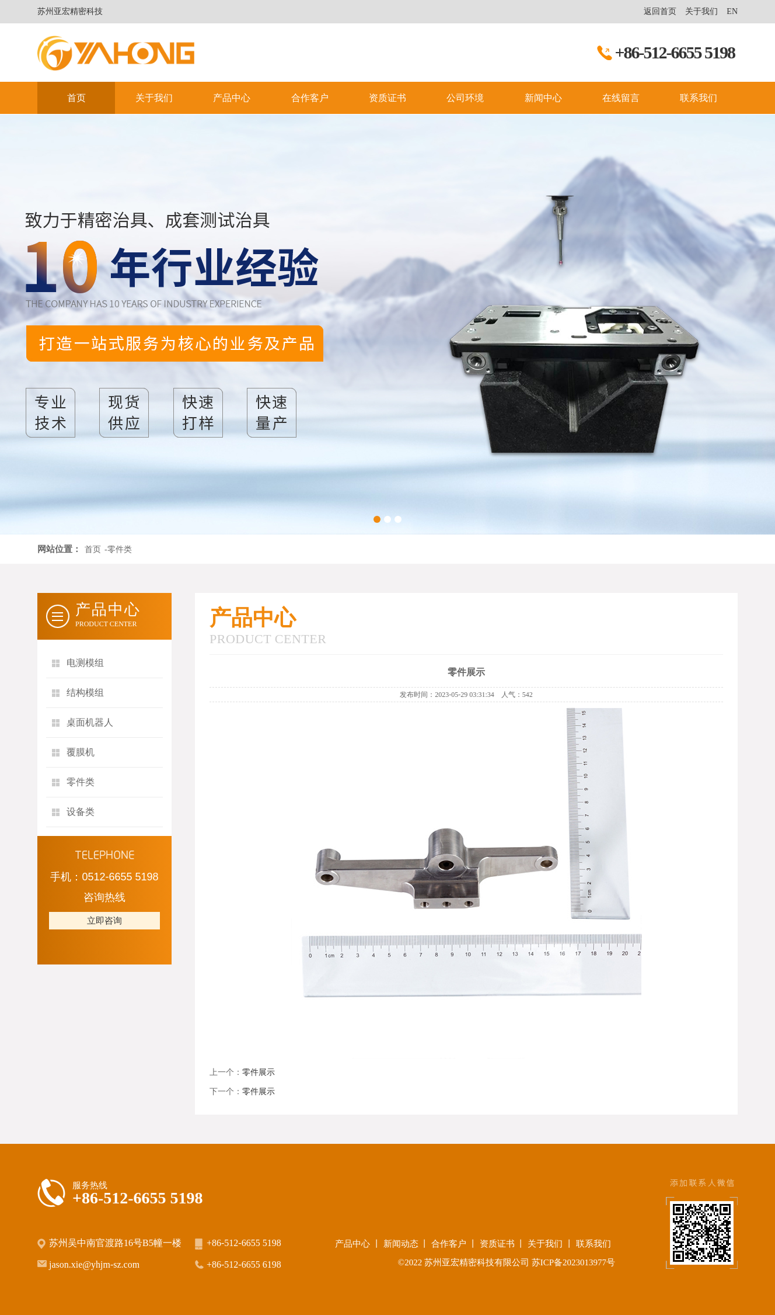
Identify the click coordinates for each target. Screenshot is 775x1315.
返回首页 (660, 11)
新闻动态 (400, 1243)
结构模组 (85, 693)
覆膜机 (81, 752)
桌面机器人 (90, 722)
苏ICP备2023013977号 (573, 1262)
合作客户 (310, 98)
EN (732, 11)
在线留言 (621, 98)
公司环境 (465, 98)
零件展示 (258, 1072)
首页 (76, 98)
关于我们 (701, 11)
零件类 (81, 782)
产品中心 (231, 98)
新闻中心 (543, 98)
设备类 (81, 812)
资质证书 (387, 98)
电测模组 (85, 663)
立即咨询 (104, 920)
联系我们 (698, 98)
